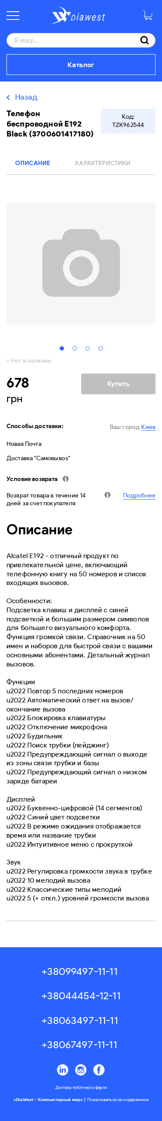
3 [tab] (88, 348)
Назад (26, 97)
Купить (118, 384)
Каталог (80, 65)
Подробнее (139, 495)
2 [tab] (75, 348)
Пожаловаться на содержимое (118, 1099)
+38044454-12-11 (80, 995)
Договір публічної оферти (81, 1087)
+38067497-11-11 (79, 1044)
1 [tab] (62, 348)
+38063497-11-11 (79, 1020)
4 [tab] (100, 348)
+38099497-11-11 (79, 971)
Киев (148, 427)
